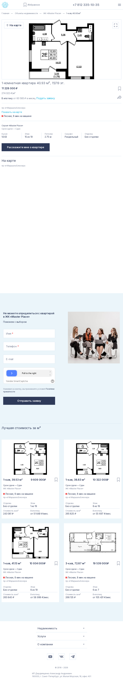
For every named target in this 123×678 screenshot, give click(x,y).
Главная (5, 13)
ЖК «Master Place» (52, 13)
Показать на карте (12, 112)
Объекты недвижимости (26, 13)
